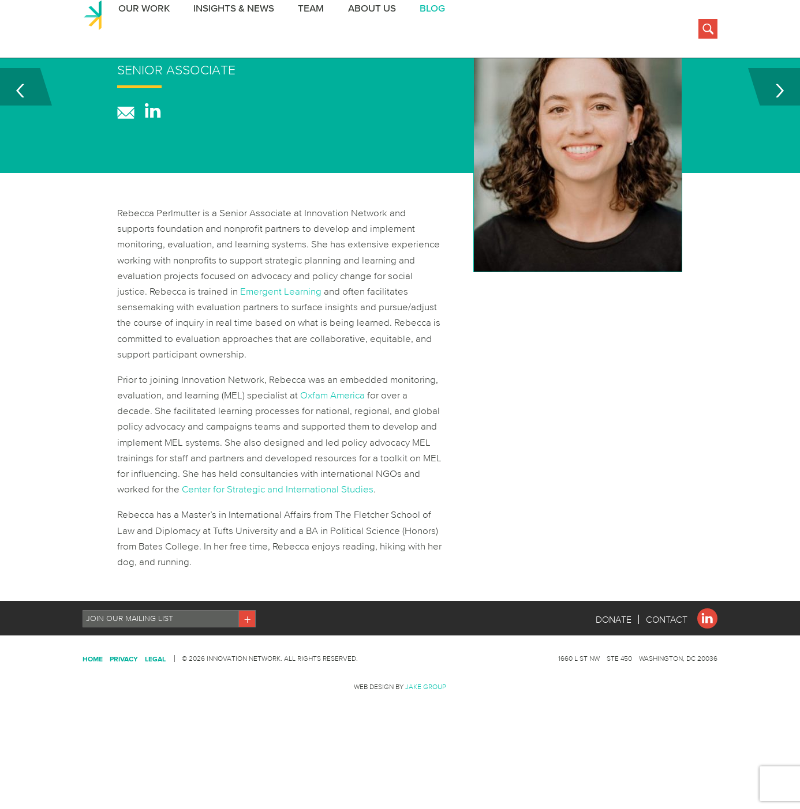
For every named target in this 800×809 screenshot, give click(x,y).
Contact (666, 677)
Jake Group (425, 744)
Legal (155, 716)
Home (93, 716)
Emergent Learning (281, 348)
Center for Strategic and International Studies (277, 546)
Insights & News (230, 30)
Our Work (141, 30)
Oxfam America (332, 452)
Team (307, 30)
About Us (367, 30)
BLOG (426, 30)
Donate (613, 677)
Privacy (124, 716)
